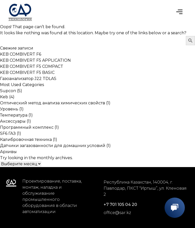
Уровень (9, 109)
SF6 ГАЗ (8, 133)
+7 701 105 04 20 (120, 204)
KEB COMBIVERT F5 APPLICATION (35, 60)
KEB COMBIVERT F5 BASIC (27, 72)
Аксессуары (13, 121)
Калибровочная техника (26, 139)
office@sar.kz (117, 212)
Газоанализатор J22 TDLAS (28, 78)
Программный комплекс (27, 127)
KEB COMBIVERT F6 (20, 54)
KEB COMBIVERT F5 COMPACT (31, 66)
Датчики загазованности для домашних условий (52, 145)
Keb (4, 96)
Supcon (8, 90)
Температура (13, 115)
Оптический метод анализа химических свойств (52, 103)
